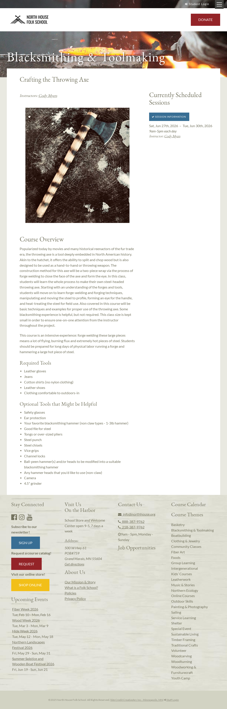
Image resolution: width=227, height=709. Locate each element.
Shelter (176, 623)
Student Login (196, 4)
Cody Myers (47, 95)
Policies (70, 593)
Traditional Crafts (184, 645)
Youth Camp (180, 678)
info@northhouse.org (136, 514)
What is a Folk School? (81, 588)
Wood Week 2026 (26, 620)
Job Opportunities (137, 547)
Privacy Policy (75, 599)
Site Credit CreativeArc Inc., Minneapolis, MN (137, 699)
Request (26, 564)
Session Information (169, 116)
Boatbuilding (181, 535)
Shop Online (30, 585)
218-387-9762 (131, 527)
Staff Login (171, 699)
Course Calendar (188, 504)
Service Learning (183, 618)
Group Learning (183, 563)
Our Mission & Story (80, 582)
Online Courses (183, 596)
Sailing (176, 612)
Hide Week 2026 (25, 631)
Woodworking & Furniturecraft (183, 670)
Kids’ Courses (181, 574)
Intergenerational (184, 568)
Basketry (178, 525)
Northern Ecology (184, 590)
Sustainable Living (185, 634)
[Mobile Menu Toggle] (219, 4)
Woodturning (181, 662)
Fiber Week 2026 (25, 609)
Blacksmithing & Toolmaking (192, 530)
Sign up (25, 543)
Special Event (181, 629)
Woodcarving (181, 656)
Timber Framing (183, 640)
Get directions (74, 564)
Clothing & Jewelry (185, 541)
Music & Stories (183, 585)
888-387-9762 (131, 522)
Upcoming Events (29, 599)
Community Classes (186, 547)
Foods (175, 558)
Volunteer (178, 650)
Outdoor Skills (182, 601)
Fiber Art (178, 552)
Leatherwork (181, 579)
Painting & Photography (189, 607)
